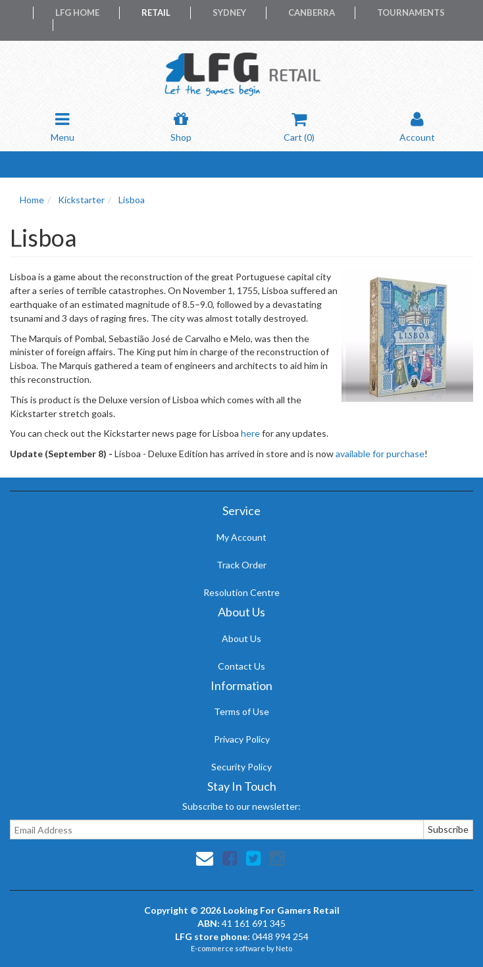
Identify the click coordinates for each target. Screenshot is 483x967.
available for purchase (380, 453)
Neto (284, 948)
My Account (241, 537)
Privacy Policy (242, 739)
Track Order (241, 564)
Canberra (311, 12)
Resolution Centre (241, 592)
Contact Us (241, 666)
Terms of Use (241, 711)
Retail (155, 12)
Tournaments (411, 12)
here (250, 433)
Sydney (229, 12)
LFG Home (77, 12)
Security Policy (241, 766)
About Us (241, 638)
